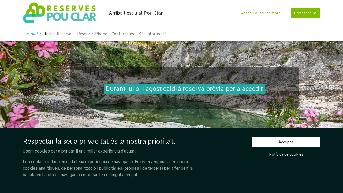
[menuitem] (49, 33)
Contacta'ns (305, 13)
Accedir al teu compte (261, 13)
